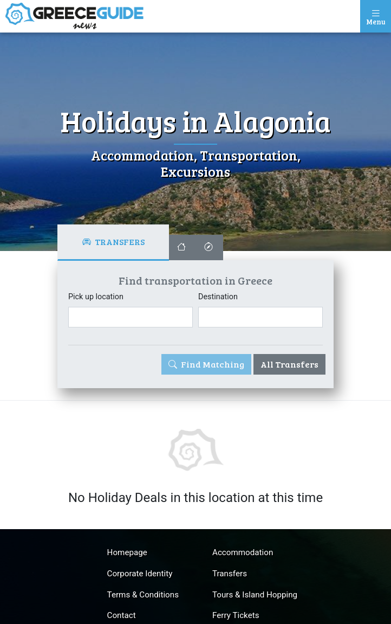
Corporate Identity (140, 573)
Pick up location (95, 296)
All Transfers (289, 364)
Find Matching (206, 364)
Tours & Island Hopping (254, 595)
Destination (218, 296)
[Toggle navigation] (375, 16)
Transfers (229, 573)
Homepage (127, 552)
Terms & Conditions (143, 595)
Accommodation (242, 552)
